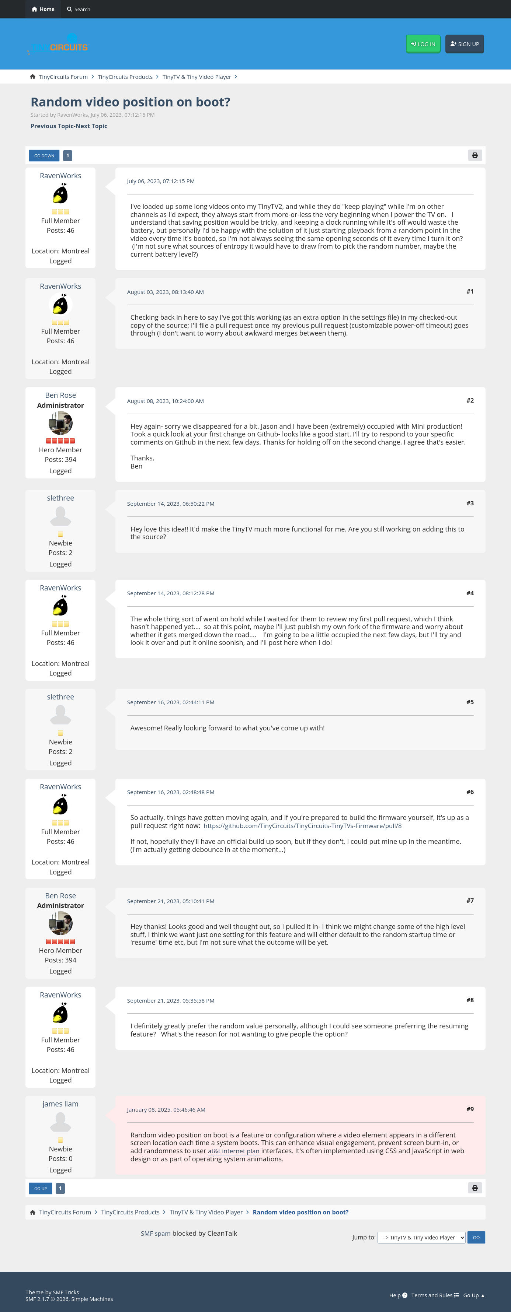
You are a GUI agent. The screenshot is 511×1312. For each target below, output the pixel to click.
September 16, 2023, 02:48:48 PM (173, 793)
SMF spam (155, 1235)
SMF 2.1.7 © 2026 (48, 1298)
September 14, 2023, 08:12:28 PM (173, 594)
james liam (60, 1105)
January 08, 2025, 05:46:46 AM (169, 1110)
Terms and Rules (432, 1295)
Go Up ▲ (474, 1295)
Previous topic (52, 126)
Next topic (91, 126)
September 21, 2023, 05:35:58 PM (173, 1001)
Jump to (363, 1239)
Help (393, 1295)
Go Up (41, 1190)
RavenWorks (60, 176)
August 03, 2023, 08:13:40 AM (168, 293)
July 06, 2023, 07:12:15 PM (163, 182)
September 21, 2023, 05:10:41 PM (173, 902)
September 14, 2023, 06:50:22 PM (173, 505)
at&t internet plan (235, 1151)
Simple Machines (96, 1298)
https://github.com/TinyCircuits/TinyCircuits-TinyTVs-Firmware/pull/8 (309, 826)
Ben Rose (60, 396)
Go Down (45, 156)
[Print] (474, 156)
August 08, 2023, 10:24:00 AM (168, 402)
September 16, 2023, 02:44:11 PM (173, 703)
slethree (60, 499)
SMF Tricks (66, 1292)
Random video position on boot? (137, 102)
